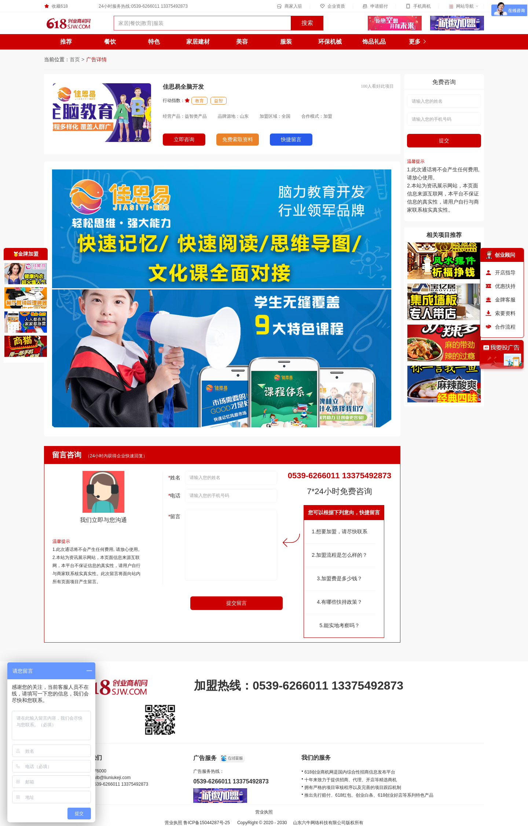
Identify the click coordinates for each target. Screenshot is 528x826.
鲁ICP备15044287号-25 (206, 822)
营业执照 (264, 812)
